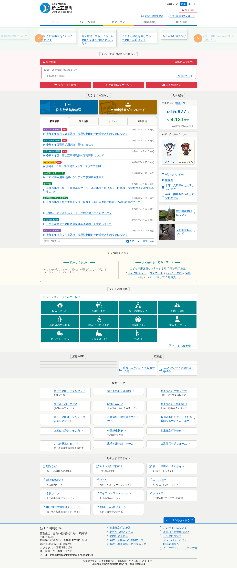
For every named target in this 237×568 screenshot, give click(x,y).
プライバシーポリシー (174, 540)
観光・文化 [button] (118, 22)
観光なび (50, 466)
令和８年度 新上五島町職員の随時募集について (73, 155)
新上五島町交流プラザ (175, 391)
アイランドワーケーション (113, 493)
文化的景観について (186, 231)
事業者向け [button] (150, 22)
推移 (180, 103)
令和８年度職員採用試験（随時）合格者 (68, 144)
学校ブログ (51, 493)
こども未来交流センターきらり (148, 268)
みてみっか (157, 479)
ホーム (56, 22)
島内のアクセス (117, 536)
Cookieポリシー (171, 544)
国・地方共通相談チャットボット (64, 507)
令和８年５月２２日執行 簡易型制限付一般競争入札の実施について (85, 133)
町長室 (167, 179)
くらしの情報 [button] (87, 22)
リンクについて (171, 536)
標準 (183, 4)
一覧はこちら (184, 76)
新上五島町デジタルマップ (71, 391)
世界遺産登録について (186, 213)
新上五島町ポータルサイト (166, 466)
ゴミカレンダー (137, 272)
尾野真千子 (174, 277)
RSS (130, 241)
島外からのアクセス (67, 403)
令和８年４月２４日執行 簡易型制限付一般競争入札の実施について (85, 234)
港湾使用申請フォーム (122, 443)
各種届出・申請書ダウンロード (124, 419)
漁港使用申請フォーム (175, 443)
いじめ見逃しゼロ (66, 443)
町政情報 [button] (181, 22)
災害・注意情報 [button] (65, 84)
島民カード (156, 272)
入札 (140, 277)
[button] (188, 10)
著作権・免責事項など (174, 531)
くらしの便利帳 (182, 345)
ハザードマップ (155, 277)
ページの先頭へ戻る (179, 520)
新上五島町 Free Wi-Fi (175, 403)
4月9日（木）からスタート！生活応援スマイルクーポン (77, 213)
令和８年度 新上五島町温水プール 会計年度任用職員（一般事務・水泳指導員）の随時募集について (98, 190)
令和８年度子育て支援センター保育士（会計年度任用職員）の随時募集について (92, 202)
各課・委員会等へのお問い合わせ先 (178, 196)
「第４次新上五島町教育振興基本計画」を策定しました (77, 224)
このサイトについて (173, 527)
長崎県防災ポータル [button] (118, 84)
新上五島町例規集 (173, 430)
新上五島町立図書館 (120, 391)
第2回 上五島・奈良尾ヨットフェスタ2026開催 (72, 166)
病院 (188, 272)
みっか (101, 479)
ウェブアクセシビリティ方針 (178, 548)
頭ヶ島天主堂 (178, 268)
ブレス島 (156, 493)
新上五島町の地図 (118, 527)
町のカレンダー (173, 174)
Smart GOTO (116, 403)
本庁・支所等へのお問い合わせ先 (178, 187)
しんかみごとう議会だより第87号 (176, 369)
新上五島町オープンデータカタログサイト (71, 419)
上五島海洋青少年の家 (69, 430)
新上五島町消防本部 (109, 466)
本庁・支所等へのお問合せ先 (125, 540)
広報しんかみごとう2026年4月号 (137, 369)
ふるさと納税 (174, 272)
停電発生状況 (117, 430)
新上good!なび (53, 479)
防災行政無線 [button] (171, 84)
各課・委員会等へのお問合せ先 (126, 544)
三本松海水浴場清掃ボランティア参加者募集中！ (73, 177)
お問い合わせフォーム (111, 507)
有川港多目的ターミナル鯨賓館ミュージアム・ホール (178, 419)
